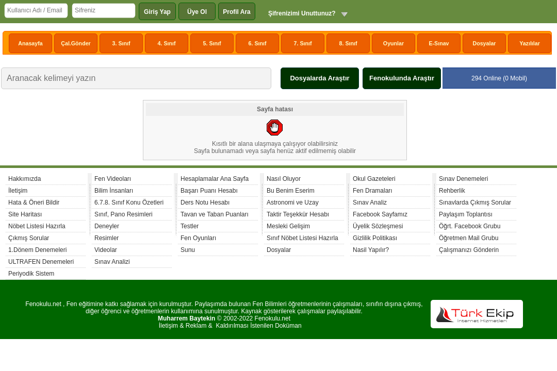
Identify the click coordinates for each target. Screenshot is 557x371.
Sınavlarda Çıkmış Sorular (475, 202)
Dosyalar (484, 43)
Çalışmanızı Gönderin (469, 250)
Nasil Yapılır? (371, 250)
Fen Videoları (112, 178)
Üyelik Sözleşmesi (378, 226)
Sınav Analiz (370, 202)
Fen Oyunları (198, 238)
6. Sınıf (258, 43)
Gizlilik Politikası (375, 238)
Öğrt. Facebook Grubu (469, 226)
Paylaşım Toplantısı (466, 214)
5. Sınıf (212, 43)
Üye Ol (197, 11)
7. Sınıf (303, 43)
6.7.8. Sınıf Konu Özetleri (128, 202)
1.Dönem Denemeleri (37, 250)
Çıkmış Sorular (28, 238)
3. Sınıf (121, 43)
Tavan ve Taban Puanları (215, 214)
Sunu (188, 250)
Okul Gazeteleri (374, 178)
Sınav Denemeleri (463, 178)
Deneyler (106, 226)
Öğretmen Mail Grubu (468, 238)
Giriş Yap (157, 11)
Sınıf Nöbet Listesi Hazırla (302, 238)
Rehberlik (452, 190)
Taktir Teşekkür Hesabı (298, 214)
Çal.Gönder (75, 43)
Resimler (106, 238)
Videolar (105, 250)
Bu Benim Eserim (291, 190)
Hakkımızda (24, 178)
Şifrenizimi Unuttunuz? (302, 13)
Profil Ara (237, 11)
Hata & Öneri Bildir (33, 202)
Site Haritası (25, 214)
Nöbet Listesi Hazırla (36, 226)
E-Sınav (439, 43)
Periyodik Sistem (31, 273)
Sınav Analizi (112, 261)
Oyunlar (393, 43)
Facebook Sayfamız (380, 214)
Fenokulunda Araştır (401, 78)
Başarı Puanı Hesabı (209, 190)
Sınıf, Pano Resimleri (123, 214)
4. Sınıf (167, 43)
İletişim (17, 190)
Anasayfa (30, 43)
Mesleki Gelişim (288, 226)
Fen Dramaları (372, 190)
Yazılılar (529, 43)
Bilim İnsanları (113, 190)
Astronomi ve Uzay (293, 202)
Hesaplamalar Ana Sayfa (215, 178)
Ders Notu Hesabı (205, 202)
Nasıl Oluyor (284, 178)
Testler (190, 226)
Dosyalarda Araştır (319, 78)
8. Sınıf (348, 43)
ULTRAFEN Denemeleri (41, 261)
